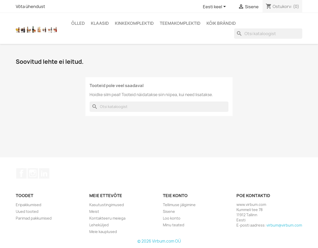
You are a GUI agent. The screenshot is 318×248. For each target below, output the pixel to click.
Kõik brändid (221, 23)
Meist (94, 211)
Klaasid (100, 23)
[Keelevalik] (215, 7)
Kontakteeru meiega (107, 218)
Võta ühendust (30, 6)
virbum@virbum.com (284, 225)
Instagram (33, 173)
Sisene (169, 211)
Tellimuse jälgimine (179, 204)
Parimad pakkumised (34, 218)
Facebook (21, 173)
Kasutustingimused (106, 204)
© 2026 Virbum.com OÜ (159, 241)
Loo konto (171, 218)
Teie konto (175, 195)
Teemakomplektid (180, 23)
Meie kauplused (103, 231)
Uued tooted (27, 211)
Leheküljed (99, 224)
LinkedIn (44, 173)
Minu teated (173, 224)
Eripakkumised (28, 204)
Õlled (78, 23)
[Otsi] (268, 33)
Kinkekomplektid (134, 23)
